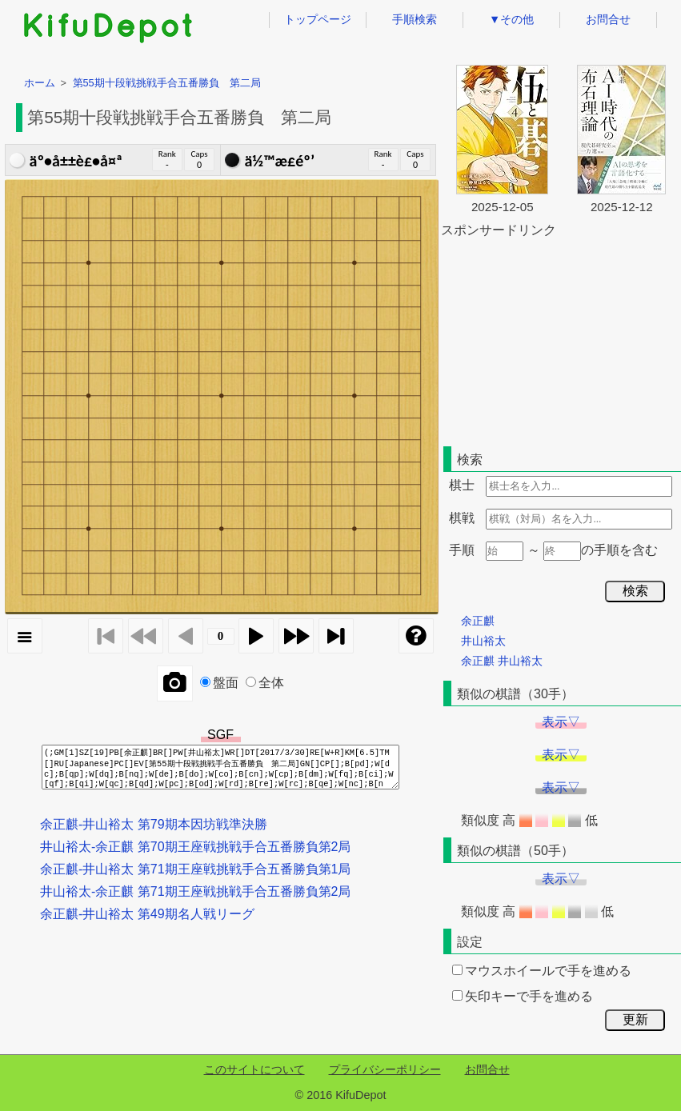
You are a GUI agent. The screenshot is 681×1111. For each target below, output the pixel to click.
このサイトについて (254, 1069)
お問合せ (608, 19)
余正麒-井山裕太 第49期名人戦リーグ (147, 914)
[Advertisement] (561, 339)
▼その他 (511, 19)
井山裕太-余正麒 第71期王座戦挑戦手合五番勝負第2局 (195, 891)
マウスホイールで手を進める (541, 970)
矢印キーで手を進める (522, 996)
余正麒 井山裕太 (502, 660)
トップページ (317, 19)
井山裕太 (483, 640)
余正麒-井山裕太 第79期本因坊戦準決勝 (153, 824)
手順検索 (414, 19)
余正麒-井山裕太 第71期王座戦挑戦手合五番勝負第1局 (195, 869)
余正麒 (478, 620)
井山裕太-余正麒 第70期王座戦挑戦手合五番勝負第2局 (195, 846)
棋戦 (462, 518)
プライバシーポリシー (385, 1069)
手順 (462, 550)
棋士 (462, 485)
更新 (635, 1019)
